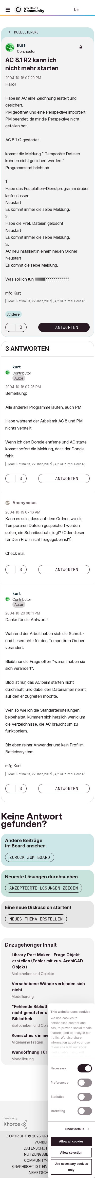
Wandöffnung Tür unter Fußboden (46, 1052)
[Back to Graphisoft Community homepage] (31, 9)
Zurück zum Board (29, 857)
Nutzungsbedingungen (46, 1154)
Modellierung (23, 996)
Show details (74, 1129)
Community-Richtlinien (46, 1160)
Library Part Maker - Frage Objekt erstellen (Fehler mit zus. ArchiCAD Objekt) (47, 960)
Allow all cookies (71, 1141)
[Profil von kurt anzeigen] (21, 45)
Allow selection (71, 1152)
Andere (13, 314)
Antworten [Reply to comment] (66, 478)
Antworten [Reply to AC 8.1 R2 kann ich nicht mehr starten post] (66, 327)
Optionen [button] (87, 30)
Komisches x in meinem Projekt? (44, 1035)
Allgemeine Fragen (27, 1042)
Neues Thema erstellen (36, 918)
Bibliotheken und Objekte (33, 973)
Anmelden (87, 9)
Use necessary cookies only (71, 1167)
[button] (10, 327)
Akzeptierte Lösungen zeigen (43, 888)
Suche (59, 9)
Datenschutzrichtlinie (46, 1148)
